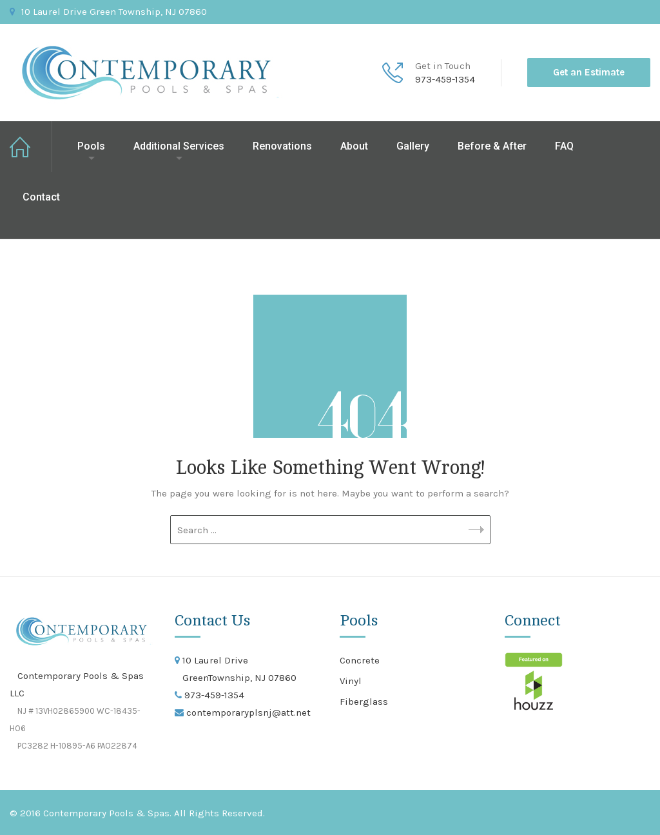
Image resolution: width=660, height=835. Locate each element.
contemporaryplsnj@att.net (247, 712)
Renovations (282, 146)
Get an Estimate (589, 72)
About (354, 146)
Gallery (412, 146)
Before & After (492, 146)
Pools (91, 146)
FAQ (564, 146)
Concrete (360, 660)
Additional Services (178, 146)
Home (31, 146)
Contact (41, 197)
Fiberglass (364, 701)
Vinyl (351, 681)
